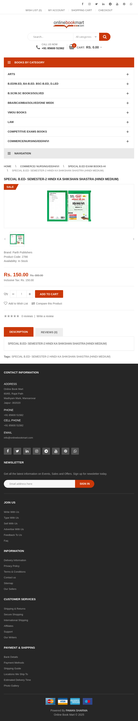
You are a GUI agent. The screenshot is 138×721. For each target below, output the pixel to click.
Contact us (10, 577)
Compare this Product (49, 303)
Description (18, 331)
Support (8, 631)
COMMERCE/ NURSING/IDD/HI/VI (39, 166)
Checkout (106, 10)
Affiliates (8, 625)
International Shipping (16, 620)
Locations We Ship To (16, 674)
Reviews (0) (49, 332)
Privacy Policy (11, 566)
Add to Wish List (18, 303)
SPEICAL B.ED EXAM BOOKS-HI (87, 166)
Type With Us (11, 517)
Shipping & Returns (14, 608)
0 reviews (27, 316)
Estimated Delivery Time (17, 679)
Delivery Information (15, 560)
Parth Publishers (22, 252)
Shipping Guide (12, 668)
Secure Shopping (13, 614)
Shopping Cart (81, 10)
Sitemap (8, 583)
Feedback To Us (13, 535)
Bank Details (11, 657)
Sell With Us (11, 523)
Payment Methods (14, 662)
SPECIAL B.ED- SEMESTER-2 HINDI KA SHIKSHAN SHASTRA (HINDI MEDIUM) (58, 170)
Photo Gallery (11, 685)
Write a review (45, 316)
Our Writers (10, 637)
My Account (56, 10)
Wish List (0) (34, 10)
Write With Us (11, 512)
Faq (6, 540)
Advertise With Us (14, 529)
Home (7, 166)
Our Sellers (10, 589)
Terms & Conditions (15, 571)
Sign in (85, 483)
